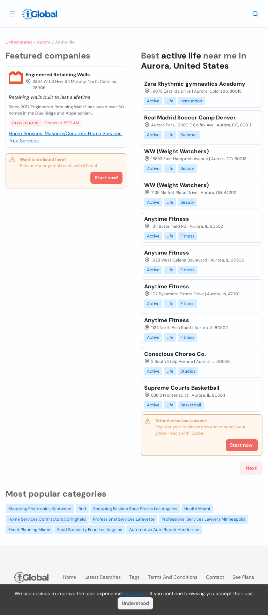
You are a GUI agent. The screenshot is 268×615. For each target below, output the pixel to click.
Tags (134, 577)
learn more (135, 593)
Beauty (187, 168)
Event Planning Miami (29, 529)
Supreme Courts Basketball (181, 387)
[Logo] (39, 14)
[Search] (255, 14)
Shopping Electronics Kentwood (40, 509)
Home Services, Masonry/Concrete (48, 133)
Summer (188, 135)
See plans (243, 577)
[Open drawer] (13, 14)
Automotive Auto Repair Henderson (164, 529)
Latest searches (102, 577)
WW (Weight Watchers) (176, 151)
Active (153, 101)
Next (251, 468)
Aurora (44, 42)
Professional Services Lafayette (124, 519)
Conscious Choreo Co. (175, 354)
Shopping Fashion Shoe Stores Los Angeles (135, 509)
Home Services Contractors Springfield (47, 519)
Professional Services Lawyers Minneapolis (203, 519)
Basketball (190, 405)
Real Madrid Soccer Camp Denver (190, 117)
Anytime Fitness (166, 219)
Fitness (187, 236)
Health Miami (197, 509)
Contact (215, 577)
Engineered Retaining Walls (57, 74)
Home (69, 577)
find (82, 509)
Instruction (191, 101)
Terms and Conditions (173, 577)
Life (169, 101)
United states (19, 42)
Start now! (106, 177)
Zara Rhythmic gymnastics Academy (194, 83)
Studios (187, 371)
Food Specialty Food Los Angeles (89, 529)
